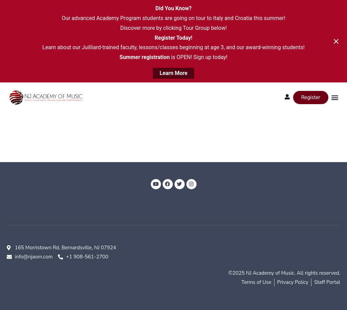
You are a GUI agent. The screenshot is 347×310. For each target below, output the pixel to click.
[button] (334, 97)
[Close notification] (336, 41)
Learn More (173, 73)
